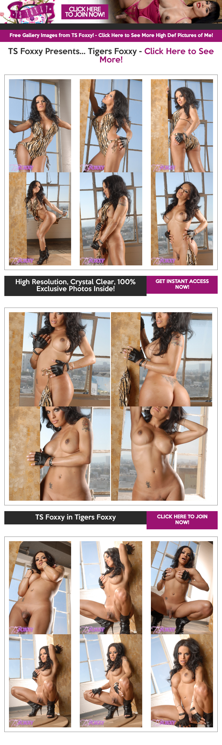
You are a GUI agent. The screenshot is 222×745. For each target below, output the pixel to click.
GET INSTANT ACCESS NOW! (182, 285)
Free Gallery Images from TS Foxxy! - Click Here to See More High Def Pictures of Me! (111, 36)
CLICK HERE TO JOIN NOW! (182, 520)
